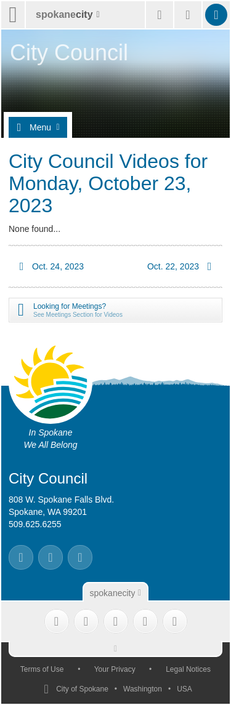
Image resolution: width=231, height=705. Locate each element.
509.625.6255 (35, 524)
